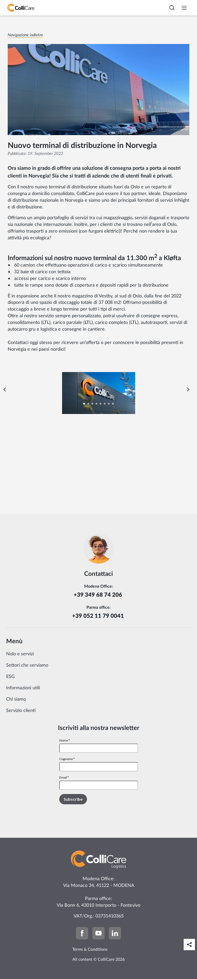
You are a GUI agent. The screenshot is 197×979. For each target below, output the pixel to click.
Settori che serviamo (27, 665)
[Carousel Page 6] (104, 403)
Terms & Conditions (89, 949)
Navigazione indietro (25, 35)
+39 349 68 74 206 (98, 595)
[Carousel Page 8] (113, 403)
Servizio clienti (21, 710)
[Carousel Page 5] (100, 403)
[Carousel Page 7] (108, 403)
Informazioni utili (23, 688)
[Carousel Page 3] (92, 403)
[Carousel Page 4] (96, 403)
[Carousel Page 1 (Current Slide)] (84, 403)
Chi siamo (16, 699)
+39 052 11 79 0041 (98, 616)
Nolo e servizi (20, 654)
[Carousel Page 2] (88, 403)
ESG (10, 676)
